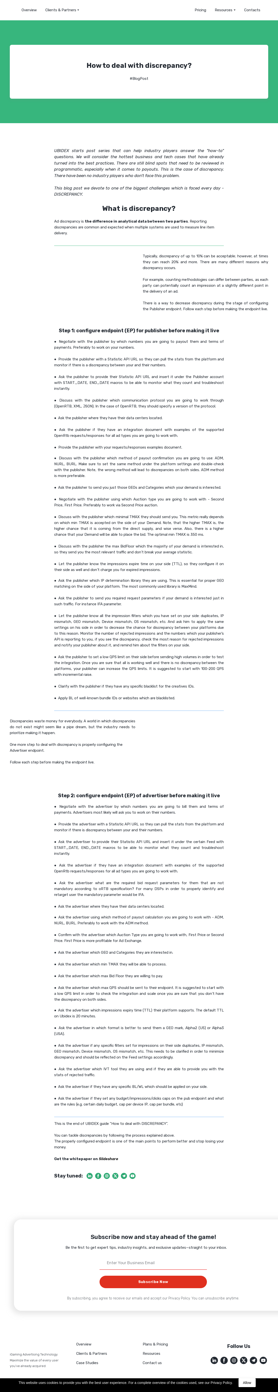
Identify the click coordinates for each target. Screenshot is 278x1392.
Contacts (252, 10)
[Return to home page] (139, 10)
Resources (151, 1353)
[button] (90, 1176)
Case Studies (87, 1363)
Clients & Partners (60, 10)
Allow (247, 1383)
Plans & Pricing (155, 1344)
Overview (29, 10)
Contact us (152, 1363)
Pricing (200, 10)
